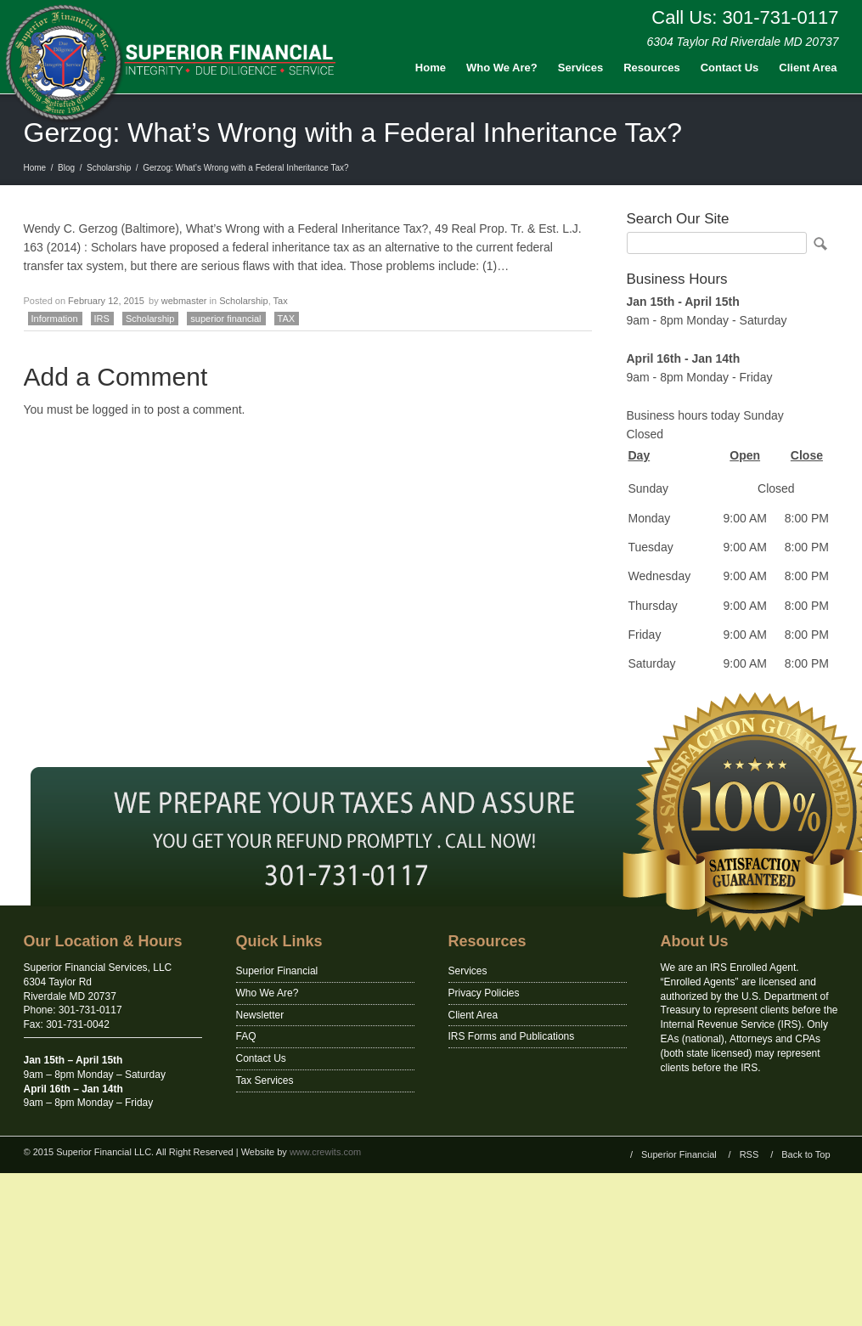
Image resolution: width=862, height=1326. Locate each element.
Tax (280, 301)
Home (430, 67)
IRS (102, 318)
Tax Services (265, 1080)
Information (54, 318)
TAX (287, 318)
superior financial (225, 318)
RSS (749, 1154)
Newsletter (260, 1015)
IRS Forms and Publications (511, 1036)
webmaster (184, 301)
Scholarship (109, 167)
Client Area (808, 67)
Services (581, 67)
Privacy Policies (484, 993)
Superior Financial (277, 971)
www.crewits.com (325, 1152)
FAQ (246, 1036)
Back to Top (805, 1154)
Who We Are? (502, 67)
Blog (66, 167)
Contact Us (730, 67)
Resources (651, 67)
